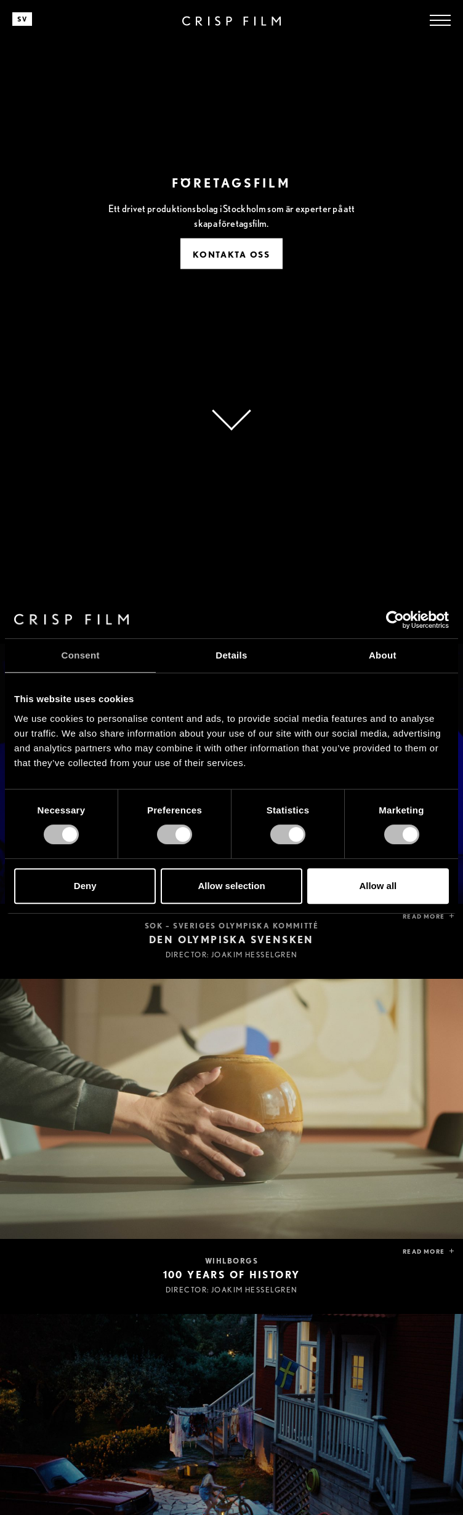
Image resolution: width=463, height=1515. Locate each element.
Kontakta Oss (231, 254)
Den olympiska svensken (231, 940)
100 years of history (231, 1275)
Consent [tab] (81, 655)
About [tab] (383, 655)
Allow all (378, 885)
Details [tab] (231, 655)
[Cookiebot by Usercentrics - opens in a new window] (395, 620)
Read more (424, 916)
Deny (85, 885)
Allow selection (231, 885)
